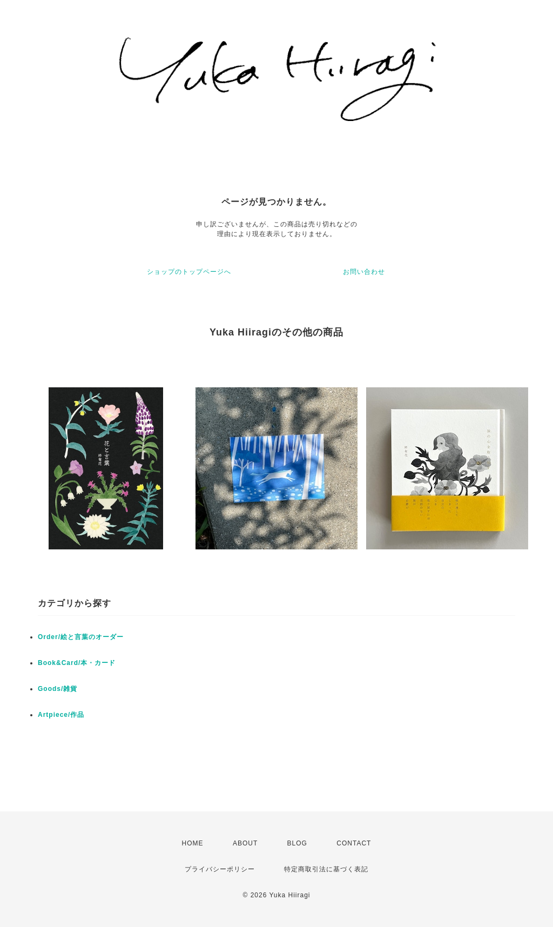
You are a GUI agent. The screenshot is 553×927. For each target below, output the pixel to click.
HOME (193, 843)
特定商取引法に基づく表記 (326, 869)
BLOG (297, 843)
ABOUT (245, 843)
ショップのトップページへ (189, 272)
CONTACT (353, 843)
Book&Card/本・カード (77, 663)
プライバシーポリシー (220, 869)
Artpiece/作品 (61, 714)
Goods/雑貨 (57, 689)
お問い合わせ (364, 272)
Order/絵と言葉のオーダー (81, 637)
